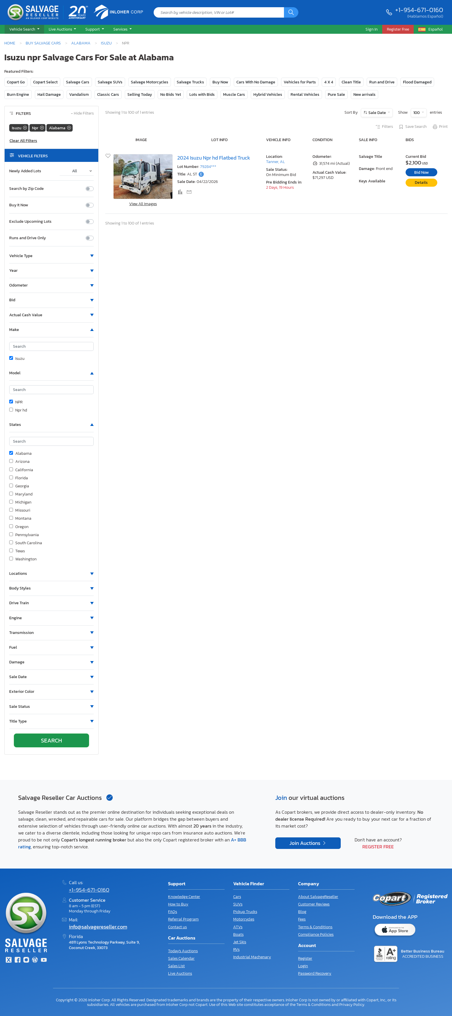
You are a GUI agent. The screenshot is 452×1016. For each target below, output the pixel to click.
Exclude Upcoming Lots (30, 221)
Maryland (21, 494)
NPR (15, 402)
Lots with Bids (202, 94)
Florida (18, 478)
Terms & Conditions (315, 927)
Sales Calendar (181, 958)
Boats (238, 934)
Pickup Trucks (245, 912)
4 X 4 (328, 82)
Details (421, 182)
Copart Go (16, 82)
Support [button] (93, 29)
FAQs (172, 912)
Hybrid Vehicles (267, 94)
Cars (237, 897)
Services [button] (120, 29)
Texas (17, 551)
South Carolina (25, 543)
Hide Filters (82, 113)
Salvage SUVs (110, 82)
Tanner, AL (275, 162)
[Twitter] (8, 960)
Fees (302, 919)
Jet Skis (239, 942)
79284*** (208, 167)
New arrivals (364, 94)
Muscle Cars (234, 94)
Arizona (19, 461)
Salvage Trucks (190, 82)
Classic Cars (108, 94)
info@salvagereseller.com (98, 927)
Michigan (20, 502)
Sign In (372, 29)
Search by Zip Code (26, 188)
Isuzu (106, 43)
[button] (24, 29)
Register (305, 958)
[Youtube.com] (43, 960)
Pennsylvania (24, 535)
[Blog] (35, 960)
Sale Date (377, 113)
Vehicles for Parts (300, 82)
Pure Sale (336, 94)
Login (303, 966)
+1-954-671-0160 (419, 10)
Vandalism (79, 94)
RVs (236, 949)
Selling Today (139, 94)
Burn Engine (18, 94)
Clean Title (351, 82)
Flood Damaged (417, 82)
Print (440, 127)
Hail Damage (49, 94)
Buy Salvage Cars (43, 43)
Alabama (81, 43)
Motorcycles (243, 919)
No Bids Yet (170, 94)
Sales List (176, 966)
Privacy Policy (351, 1004)
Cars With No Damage (255, 82)
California (21, 470)
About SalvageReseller (318, 897)
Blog (302, 912)
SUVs (237, 904)
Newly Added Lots (25, 171)
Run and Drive (382, 82)
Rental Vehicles (305, 94)
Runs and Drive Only (27, 238)
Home (9, 43)
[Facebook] (17, 960)
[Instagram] (26, 960)
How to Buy (178, 904)
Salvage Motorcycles (149, 82)
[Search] (291, 12)
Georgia (19, 486)
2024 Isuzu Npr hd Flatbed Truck (213, 158)
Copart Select (45, 82)
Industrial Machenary (252, 957)
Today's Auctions (183, 951)
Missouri (19, 510)
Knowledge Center (184, 897)
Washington (23, 559)
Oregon (19, 526)
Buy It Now (18, 205)
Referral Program (183, 919)
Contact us (177, 927)
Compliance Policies (316, 934)
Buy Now (220, 82)
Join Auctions (305, 843)
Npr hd (18, 410)
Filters (384, 127)
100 (417, 113)
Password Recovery (314, 973)
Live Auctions (180, 973)
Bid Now (421, 172)
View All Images (143, 204)
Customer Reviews (313, 904)
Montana (20, 518)
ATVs (237, 927)
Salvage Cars (77, 82)
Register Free (378, 846)
